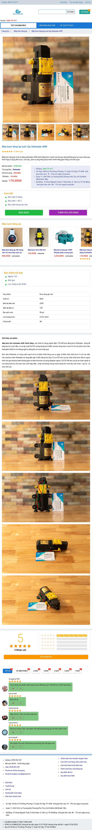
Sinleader (16, 169)
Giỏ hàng (84, 12)
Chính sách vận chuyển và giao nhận (74, 758)
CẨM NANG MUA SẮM (47, 25)
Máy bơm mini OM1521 (63, 250)
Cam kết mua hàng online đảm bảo (74, 762)
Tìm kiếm (70, 12)
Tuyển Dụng (9, 786)
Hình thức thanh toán (13, 796)
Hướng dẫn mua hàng (13, 793)
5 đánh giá (18, 151)
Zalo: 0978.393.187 (12, 767)
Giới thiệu (63, 2)
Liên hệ (87, 2)
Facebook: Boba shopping (15, 770)
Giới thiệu (8, 782)
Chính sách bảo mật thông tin (72, 769)
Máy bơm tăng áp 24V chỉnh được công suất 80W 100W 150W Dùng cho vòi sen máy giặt (13, 251)
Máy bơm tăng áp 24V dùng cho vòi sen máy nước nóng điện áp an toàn (39, 251)
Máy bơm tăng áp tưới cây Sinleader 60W (47, 31)
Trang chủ (6, 31)
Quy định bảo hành (68, 776)
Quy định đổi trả (66, 772)
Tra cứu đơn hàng (76, 2)
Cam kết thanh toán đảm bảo (72, 765)
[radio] (11, 646)
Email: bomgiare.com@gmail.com (18, 774)
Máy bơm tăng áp (20, 31)
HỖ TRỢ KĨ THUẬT (67, 25)
